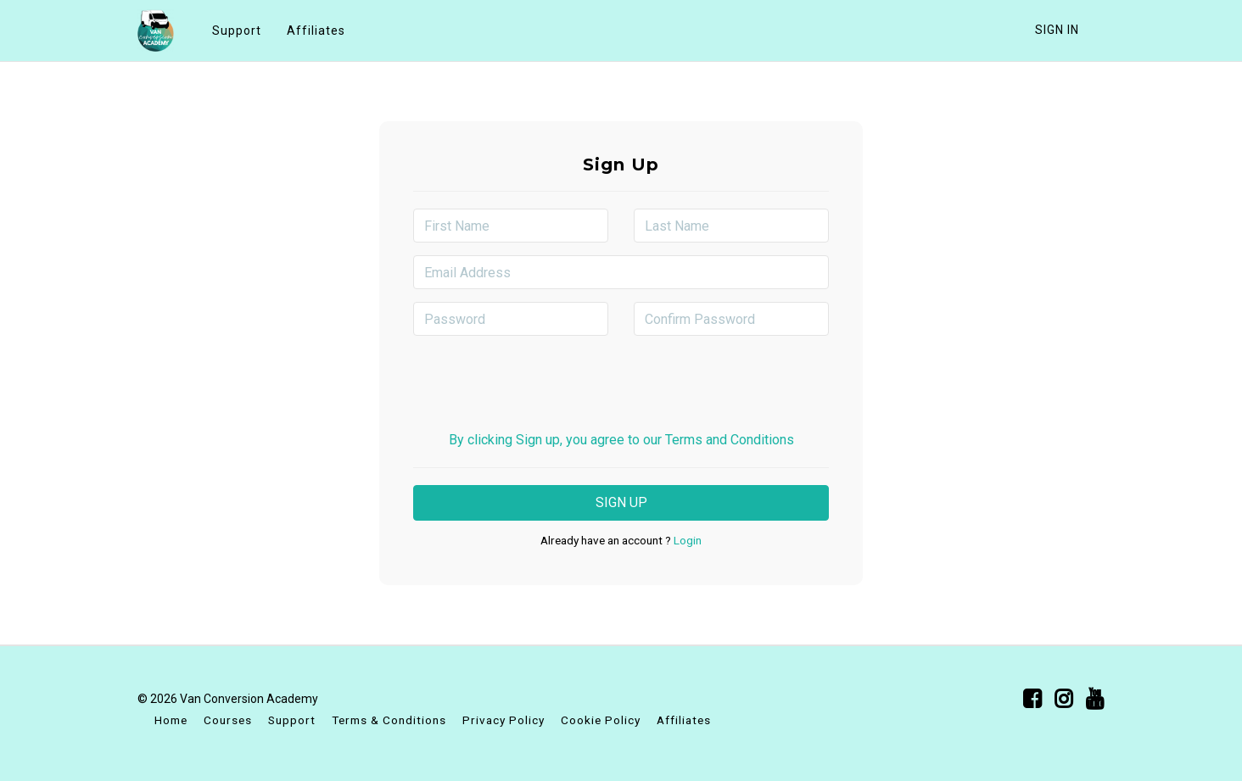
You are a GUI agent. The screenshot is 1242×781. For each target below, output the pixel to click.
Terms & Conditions (389, 720)
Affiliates (316, 30)
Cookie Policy (601, 720)
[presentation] (621, 382)
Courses (228, 720)
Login (686, 540)
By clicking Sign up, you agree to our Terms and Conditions (621, 440)
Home (170, 720)
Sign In (1057, 29)
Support (236, 30)
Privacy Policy (503, 720)
